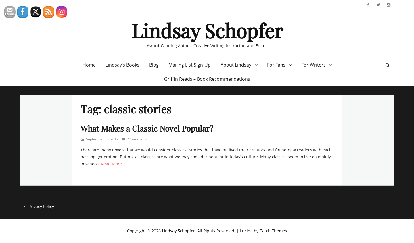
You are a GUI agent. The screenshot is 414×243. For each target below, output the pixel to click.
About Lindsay (236, 65)
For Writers (313, 65)
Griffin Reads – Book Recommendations (207, 79)
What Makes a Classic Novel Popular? (146, 128)
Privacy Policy (41, 206)
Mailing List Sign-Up (189, 65)
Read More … (113, 164)
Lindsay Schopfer (207, 30)
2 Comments (137, 139)
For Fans (276, 65)
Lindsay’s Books (122, 65)
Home (89, 65)
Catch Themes (273, 231)
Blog (154, 65)
